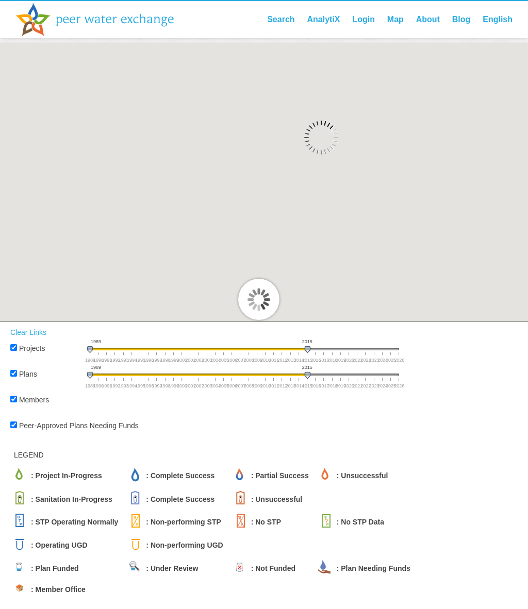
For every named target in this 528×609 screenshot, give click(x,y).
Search (280, 19)
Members (34, 400)
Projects (32, 348)
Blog (461, 19)
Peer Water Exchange (103, 19)
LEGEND (29, 455)
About (428, 19)
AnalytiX (323, 19)
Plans (28, 374)
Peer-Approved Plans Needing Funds (79, 425)
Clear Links (28, 332)
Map (395, 19)
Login (363, 19)
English (498, 19)
